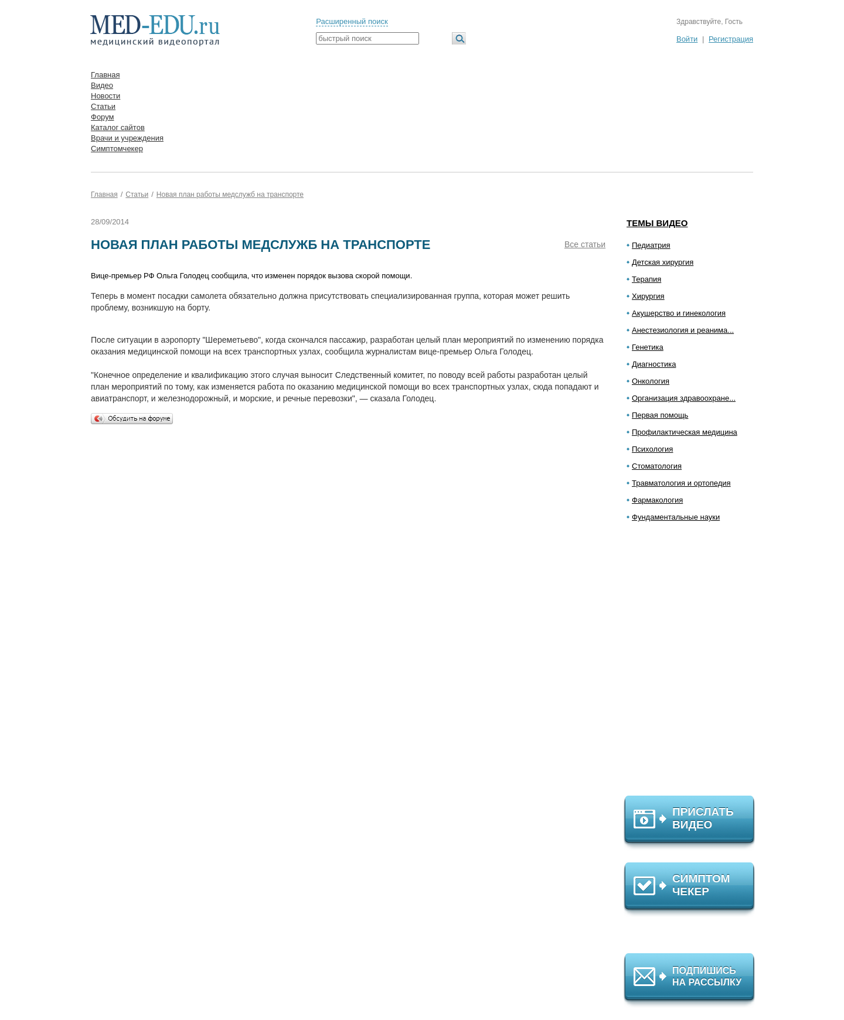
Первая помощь (660, 415)
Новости (105, 95)
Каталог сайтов (118, 127)
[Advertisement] (694, 664)
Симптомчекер (117, 148)
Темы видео (657, 223)
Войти (686, 39)
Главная (105, 74)
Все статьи (584, 244)
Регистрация (731, 39)
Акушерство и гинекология (679, 313)
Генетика (647, 347)
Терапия (646, 279)
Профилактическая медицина (684, 432)
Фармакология (657, 500)
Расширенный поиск (351, 21)
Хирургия (648, 296)
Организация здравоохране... (684, 398)
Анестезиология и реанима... (683, 330)
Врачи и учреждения (127, 138)
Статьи (103, 106)
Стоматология (657, 466)
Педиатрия (651, 245)
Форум (102, 116)
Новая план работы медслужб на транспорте (230, 194)
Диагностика (654, 364)
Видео (102, 85)
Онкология (650, 381)
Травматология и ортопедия (681, 483)
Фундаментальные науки (676, 517)
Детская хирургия (662, 262)
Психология (652, 449)
